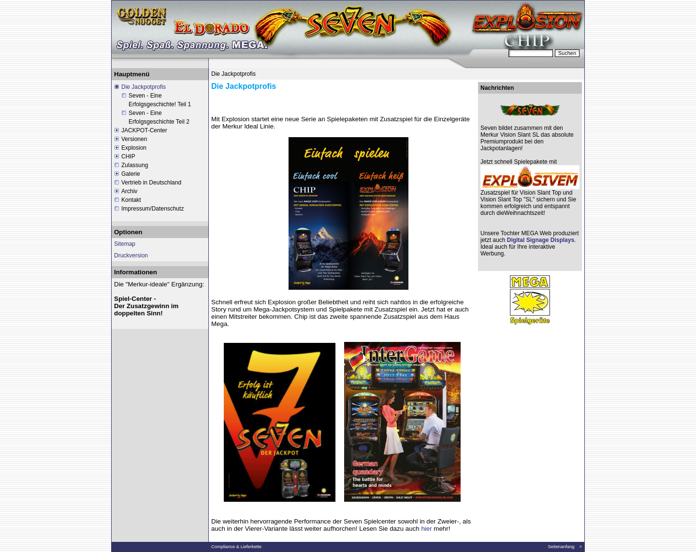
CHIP (128, 156)
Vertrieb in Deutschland (151, 182)
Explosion (133, 147)
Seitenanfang (561, 546)
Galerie (130, 173)
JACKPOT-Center (144, 130)
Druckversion (131, 255)
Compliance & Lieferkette (236, 546)
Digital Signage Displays (539, 240)
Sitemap (124, 244)
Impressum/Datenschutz (152, 208)
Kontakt (131, 200)
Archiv (129, 191)
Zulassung (134, 165)
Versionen (134, 139)
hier (426, 528)
